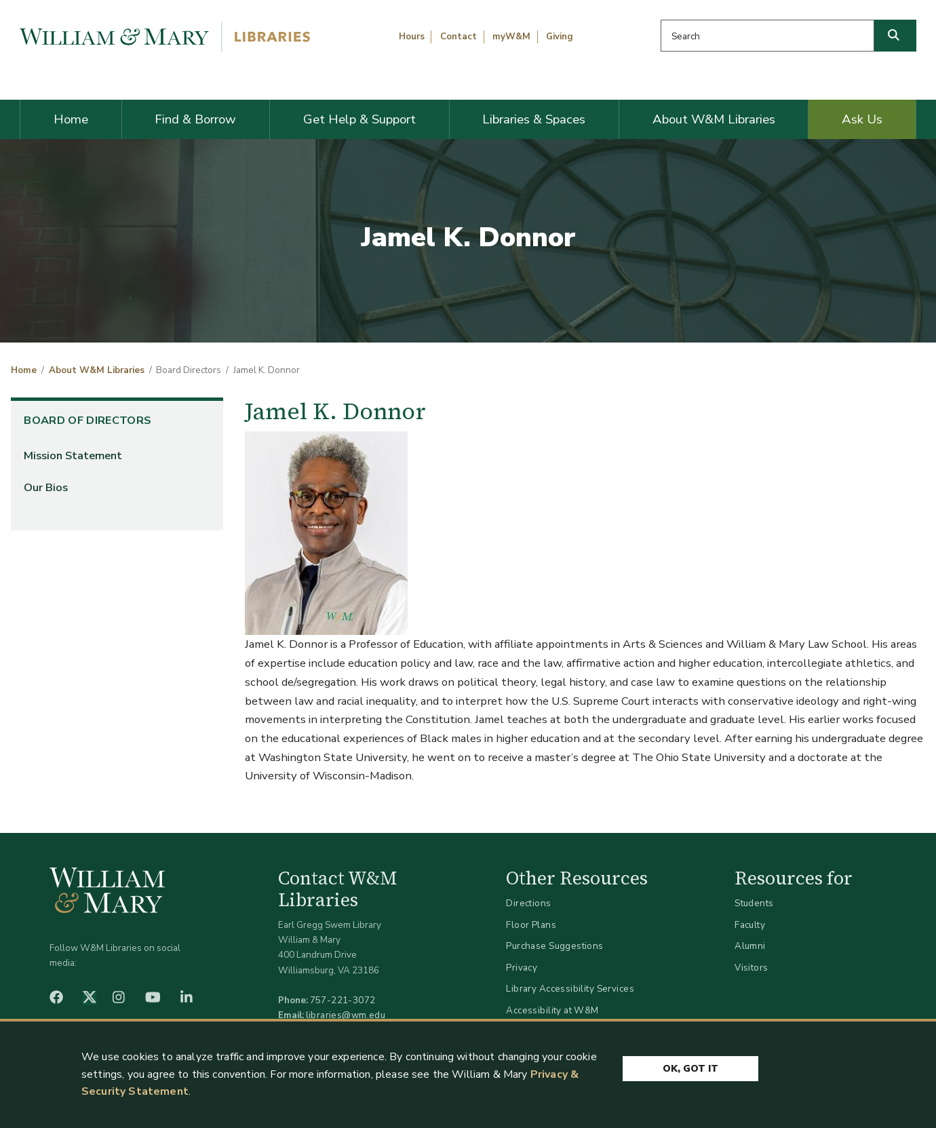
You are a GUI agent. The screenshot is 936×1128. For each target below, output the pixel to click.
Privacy (521, 967)
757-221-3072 (343, 1000)
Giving (559, 37)
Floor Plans (531, 924)
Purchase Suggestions (554, 945)
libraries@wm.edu (346, 1015)
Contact (458, 37)
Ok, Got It (690, 1068)
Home (71, 119)
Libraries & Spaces (533, 119)
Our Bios (46, 487)
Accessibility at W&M (552, 1010)
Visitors (751, 967)
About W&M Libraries (713, 119)
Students (754, 903)
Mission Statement (73, 455)
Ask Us (862, 119)
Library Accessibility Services (570, 988)
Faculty (750, 924)
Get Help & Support (359, 119)
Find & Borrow (195, 119)
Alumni (750, 945)
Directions (528, 903)
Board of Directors (87, 420)
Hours (412, 37)
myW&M (511, 37)
